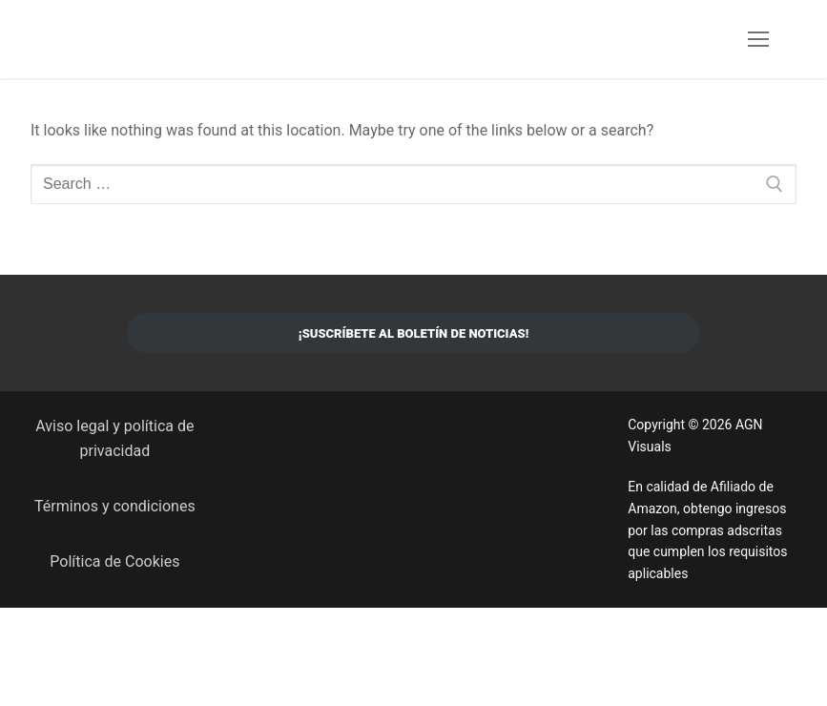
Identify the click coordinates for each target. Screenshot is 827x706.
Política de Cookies (114, 561)
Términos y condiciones (115, 506)
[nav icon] (758, 39)
